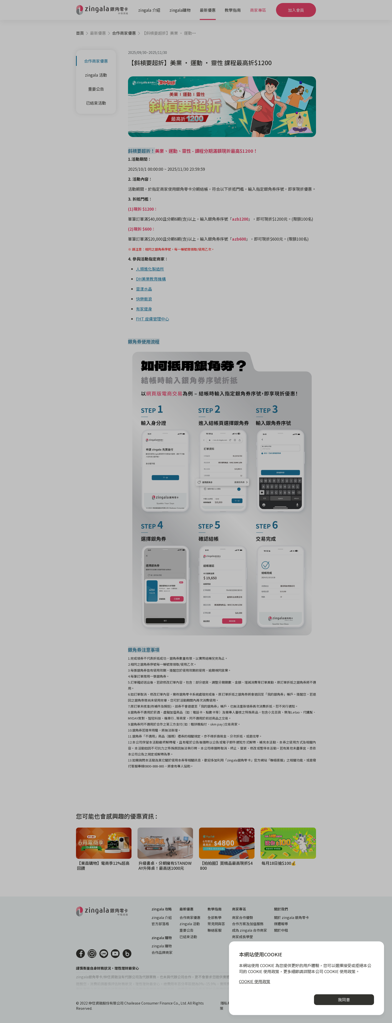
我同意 (344, 1000)
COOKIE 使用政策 (254, 981)
